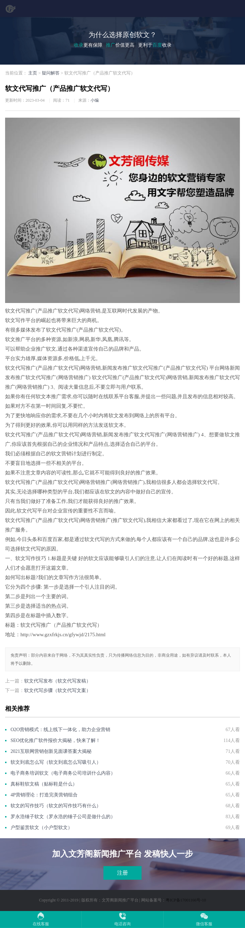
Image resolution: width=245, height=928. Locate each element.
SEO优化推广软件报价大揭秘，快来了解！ (55, 740)
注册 (122, 873)
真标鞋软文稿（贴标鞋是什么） (44, 784)
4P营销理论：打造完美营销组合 (44, 794)
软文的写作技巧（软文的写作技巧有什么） (56, 805)
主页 (32, 72)
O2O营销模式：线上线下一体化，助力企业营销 (60, 729)
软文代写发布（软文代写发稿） (57, 681)
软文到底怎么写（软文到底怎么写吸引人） (56, 762)
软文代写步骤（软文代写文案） (57, 690)
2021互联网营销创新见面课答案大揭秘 (51, 751)
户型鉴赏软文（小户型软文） (41, 827)
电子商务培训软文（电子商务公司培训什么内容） (63, 773)
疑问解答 (51, 72)
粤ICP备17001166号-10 (186, 900)
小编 (95, 100)
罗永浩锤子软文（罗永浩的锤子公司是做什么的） (63, 816)
